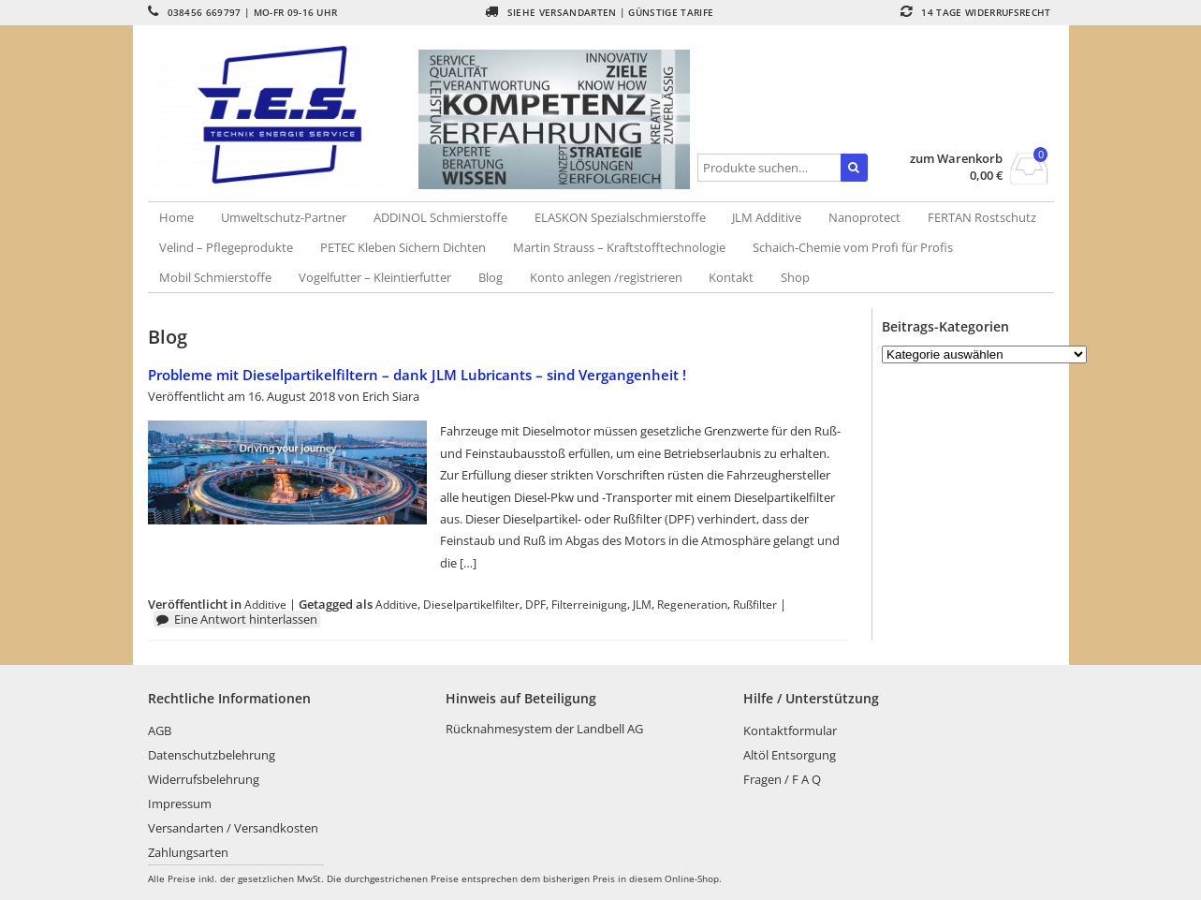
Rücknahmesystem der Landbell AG (544, 728)
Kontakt (731, 277)
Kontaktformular (790, 730)
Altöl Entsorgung (789, 754)
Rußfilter (755, 604)
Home (176, 217)
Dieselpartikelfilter (471, 604)
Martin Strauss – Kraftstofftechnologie (619, 247)
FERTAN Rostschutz (982, 217)
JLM (642, 604)
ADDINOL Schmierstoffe (440, 217)
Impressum (180, 803)
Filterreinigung (589, 604)
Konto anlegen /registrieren (606, 277)
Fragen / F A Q (782, 779)
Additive (265, 604)
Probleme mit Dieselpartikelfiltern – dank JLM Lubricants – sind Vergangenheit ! (417, 374)
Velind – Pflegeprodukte (226, 247)
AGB (159, 730)
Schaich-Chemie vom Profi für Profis (853, 247)
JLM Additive (766, 217)
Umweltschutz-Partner (283, 217)
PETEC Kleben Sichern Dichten (403, 247)
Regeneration (692, 604)
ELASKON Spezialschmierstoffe (620, 217)
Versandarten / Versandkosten (233, 827)
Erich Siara (390, 396)
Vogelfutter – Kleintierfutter (375, 277)
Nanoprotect (864, 217)
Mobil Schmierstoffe (215, 277)
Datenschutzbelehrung (211, 754)
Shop (795, 277)
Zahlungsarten (188, 852)
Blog (490, 277)
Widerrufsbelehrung (203, 779)
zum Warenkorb (956, 159)
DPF (535, 604)
